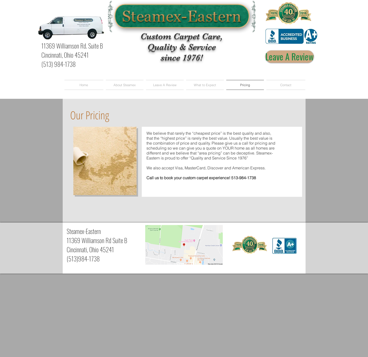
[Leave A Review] (289, 57)
